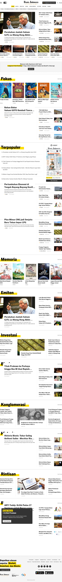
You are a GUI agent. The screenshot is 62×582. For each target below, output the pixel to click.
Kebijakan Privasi (43, 564)
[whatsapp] (50, 571)
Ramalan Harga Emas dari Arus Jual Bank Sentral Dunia (43, 54)
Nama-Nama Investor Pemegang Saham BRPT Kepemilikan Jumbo (30, 54)
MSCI (17, 9)
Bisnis (26, 6)
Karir (59, 564)
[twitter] (42, 571)
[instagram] (39, 571)
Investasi (22, 6)
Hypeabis (47, 566)
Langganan (37, 564)
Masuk (60, 2)
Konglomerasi (32, 6)
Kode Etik (49, 564)
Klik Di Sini (31, 69)
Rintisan (44, 6)
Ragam (49, 6)
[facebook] (47, 571)
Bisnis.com (29, 566)
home (13, 6)
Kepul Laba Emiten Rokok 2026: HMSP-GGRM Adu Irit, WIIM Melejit (55, 54)
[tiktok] (44, 571)
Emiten (6, 139)
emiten (16, 6)
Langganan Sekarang (5, 574)
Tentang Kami (31, 564)
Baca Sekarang (54, 181)
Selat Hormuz (23, 9)
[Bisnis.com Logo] (1, 3)
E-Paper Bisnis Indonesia (36, 566)
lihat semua (60, 78)
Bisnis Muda (43, 566)
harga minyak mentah (32, 9)
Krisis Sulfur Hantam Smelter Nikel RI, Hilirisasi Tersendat (5, 54)
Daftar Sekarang (7, 521)
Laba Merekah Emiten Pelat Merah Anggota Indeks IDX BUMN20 (18, 54)
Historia (39, 6)
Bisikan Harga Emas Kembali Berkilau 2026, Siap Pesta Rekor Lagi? (20, 174)
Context (51, 566)
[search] (57, 3)
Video (61, 566)
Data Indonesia (56, 566)
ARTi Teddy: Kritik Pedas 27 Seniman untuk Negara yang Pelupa (19, 157)
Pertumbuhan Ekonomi (9, 9)
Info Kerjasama (54, 564)
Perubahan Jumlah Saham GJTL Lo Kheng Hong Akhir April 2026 (19, 152)
